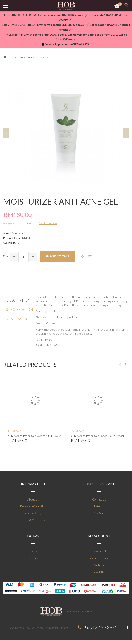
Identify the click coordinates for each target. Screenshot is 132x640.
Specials (33, 558)
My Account (99, 551)
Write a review (48, 223)
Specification (18, 309)
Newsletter (99, 572)
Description (18, 300)
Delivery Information (33, 506)
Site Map (99, 513)
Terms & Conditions (33, 520)
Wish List (99, 565)
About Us (33, 499)
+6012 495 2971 (100, 627)
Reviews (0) (16, 319)
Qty (5, 256)
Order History (99, 558)
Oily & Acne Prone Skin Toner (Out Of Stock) (97, 435)
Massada (17, 233)
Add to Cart (57, 256)
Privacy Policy (33, 513)
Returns (99, 506)
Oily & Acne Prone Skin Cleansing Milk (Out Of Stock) (34, 435)
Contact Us (99, 499)
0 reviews (27, 223)
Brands (33, 551)
